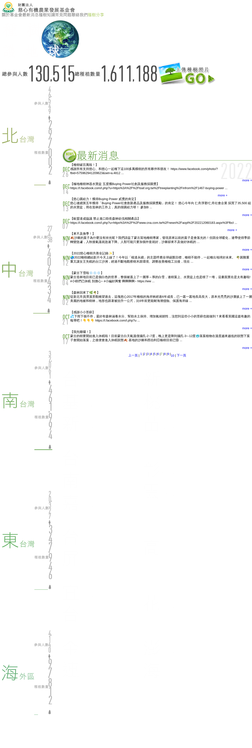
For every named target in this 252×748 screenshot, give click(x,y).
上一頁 (133, 355)
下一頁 (181, 355)
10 (172, 355)
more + (247, 180)
